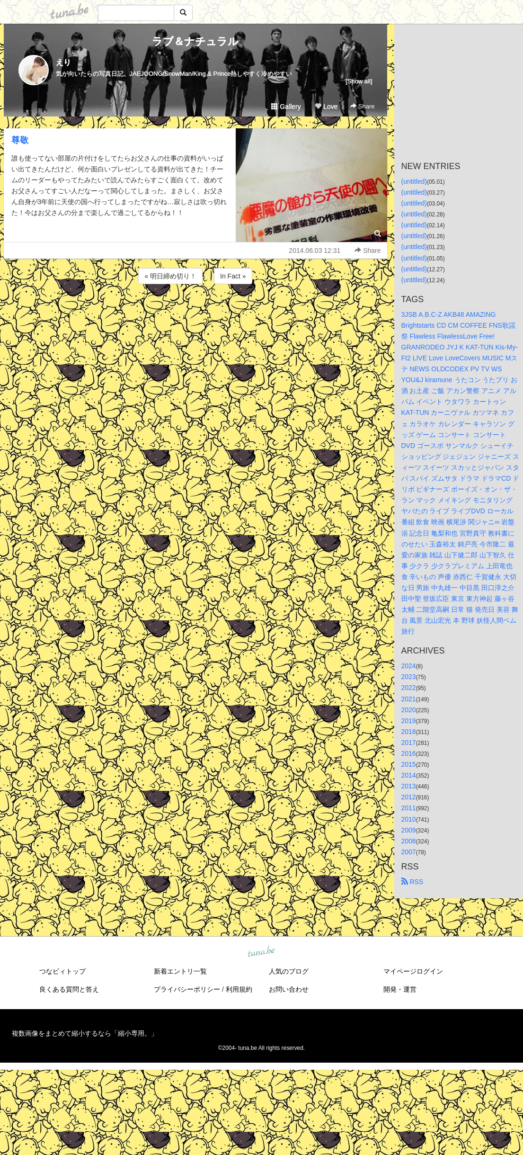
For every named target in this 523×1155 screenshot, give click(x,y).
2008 (408, 841)
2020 (408, 710)
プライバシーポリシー (187, 989)
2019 (408, 721)
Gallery (286, 106)
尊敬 (19, 140)
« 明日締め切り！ (170, 276)
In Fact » (233, 276)
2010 (408, 819)
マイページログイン (413, 971)
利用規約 (239, 989)
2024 (408, 666)
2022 (408, 687)
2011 (408, 808)
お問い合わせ (289, 989)
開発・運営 (400, 989)
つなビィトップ (62, 971)
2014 (408, 775)
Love (326, 106)
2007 (408, 852)
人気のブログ (289, 971)
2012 (408, 797)
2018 (408, 731)
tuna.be (261, 951)
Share (362, 106)
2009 (408, 830)
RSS (412, 882)
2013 (408, 786)
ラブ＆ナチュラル (195, 41)
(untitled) (414, 181)
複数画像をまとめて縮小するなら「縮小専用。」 (85, 1033)
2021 (408, 699)
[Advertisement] (195, 311)
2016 (408, 753)
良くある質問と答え (69, 989)
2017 (408, 742)
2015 (408, 764)
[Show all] (359, 81)
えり (63, 62)
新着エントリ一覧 (180, 971)
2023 (408, 676)
